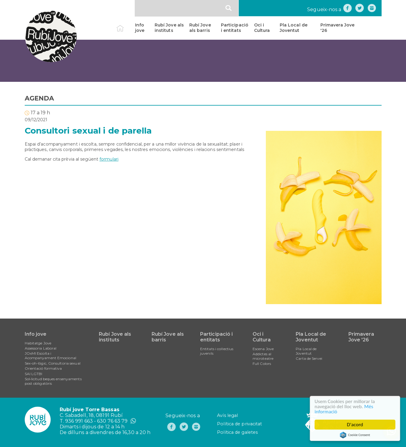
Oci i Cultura (262, 27)
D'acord (356, 424)
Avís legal (227, 415)
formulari (108, 159)
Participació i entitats (234, 27)
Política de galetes (237, 432)
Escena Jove (263, 349)
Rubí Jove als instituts (169, 27)
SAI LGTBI (33, 373)
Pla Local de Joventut (293, 27)
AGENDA (39, 98)
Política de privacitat (239, 424)
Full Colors (262, 363)
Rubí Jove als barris (200, 27)
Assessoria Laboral (41, 348)
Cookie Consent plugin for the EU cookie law (356, 435)
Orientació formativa (43, 368)
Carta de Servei (309, 358)
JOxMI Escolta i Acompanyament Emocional (50, 355)
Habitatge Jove (38, 343)
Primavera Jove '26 (337, 27)
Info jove (139, 27)
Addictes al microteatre (263, 356)
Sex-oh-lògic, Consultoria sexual (52, 363)
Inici (125, 25)
